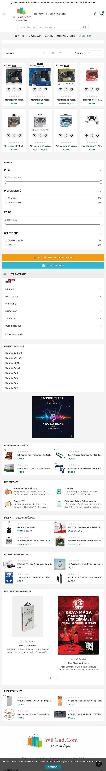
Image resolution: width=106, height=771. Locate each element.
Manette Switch (13, 368)
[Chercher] (49, 27)
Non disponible (54, 202)
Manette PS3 (11, 383)
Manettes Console (14, 346)
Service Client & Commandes (52, 14)
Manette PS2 (11, 388)
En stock (54, 198)
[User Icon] (95, 14)
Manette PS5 (11, 373)
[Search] (84, 27)
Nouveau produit (54, 240)
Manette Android (13, 353)
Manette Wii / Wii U (14, 358)
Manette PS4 (11, 378)
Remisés (54, 245)
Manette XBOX (12, 363)
